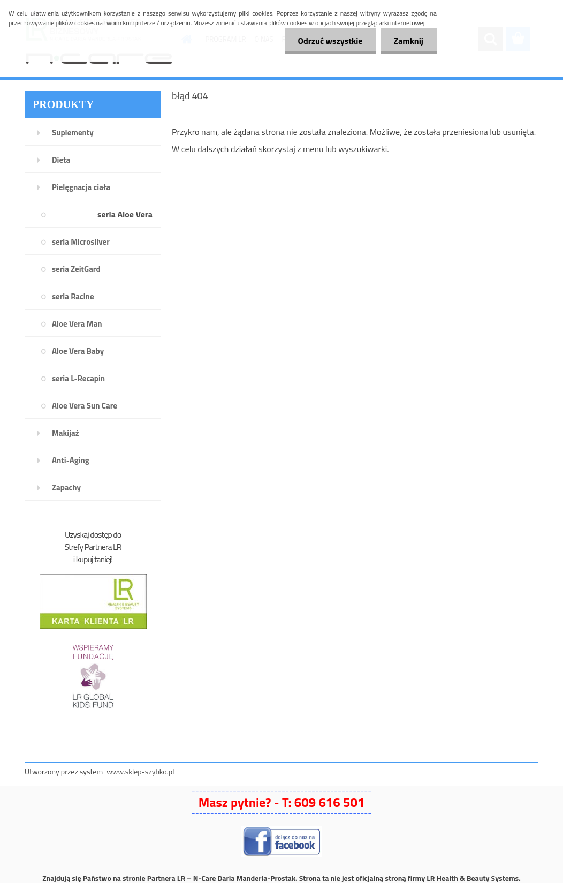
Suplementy (73, 132)
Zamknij (408, 40)
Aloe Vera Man (77, 324)
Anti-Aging (70, 460)
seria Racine (73, 296)
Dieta (61, 160)
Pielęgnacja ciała (81, 187)
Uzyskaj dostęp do (93, 534)
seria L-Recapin (78, 378)
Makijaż (65, 433)
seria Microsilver (81, 242)
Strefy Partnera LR (93, 546)
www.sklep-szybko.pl (140, 771)
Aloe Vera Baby (78, 351)
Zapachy (66, 487)
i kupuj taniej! (92, 559)
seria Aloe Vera (125, 214)
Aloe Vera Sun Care (84, 405)
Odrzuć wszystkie (330, 40)
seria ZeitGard (76, 269)
